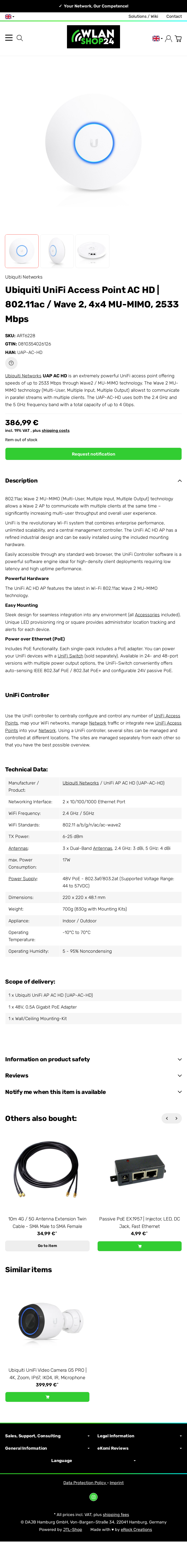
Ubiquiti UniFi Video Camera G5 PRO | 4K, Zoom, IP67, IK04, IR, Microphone (47, 1374)
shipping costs (56, 430)
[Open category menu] (9, 37)
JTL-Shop (72, 1530)
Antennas (18, 848)
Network (97, 723)
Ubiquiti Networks (23, 375)
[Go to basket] (178, 38)
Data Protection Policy (85, 1483)
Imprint (117, 1483)
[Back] (167, 1118)
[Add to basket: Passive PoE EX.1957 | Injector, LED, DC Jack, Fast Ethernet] (139, 1246)
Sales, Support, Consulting (47, 1436)
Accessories (147, 615)
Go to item (47, 1246)
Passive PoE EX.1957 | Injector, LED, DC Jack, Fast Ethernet (139, 1222)
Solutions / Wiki (143, 16)
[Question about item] (11, 363)
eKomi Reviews (139, 1449)
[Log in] (168, 38)
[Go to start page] (93, 39)
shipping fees (116, 1515)
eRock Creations (136, 1530)
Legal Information (139, 1436)
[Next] (177, 1118)
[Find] (19, 38)
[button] (21, 251)
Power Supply (22, 878)
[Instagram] (93, 1497)
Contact (174, 16)
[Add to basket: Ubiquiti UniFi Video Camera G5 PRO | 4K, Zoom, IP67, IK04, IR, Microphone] (47, 1397)
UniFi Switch (70, 656)
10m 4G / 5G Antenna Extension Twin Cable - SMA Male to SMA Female (47, 1222)
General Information (47, 1449)
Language (93, 1461)
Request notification (93, 454)
